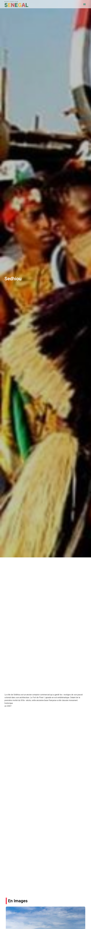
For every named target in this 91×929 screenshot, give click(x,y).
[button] (84, 4)
